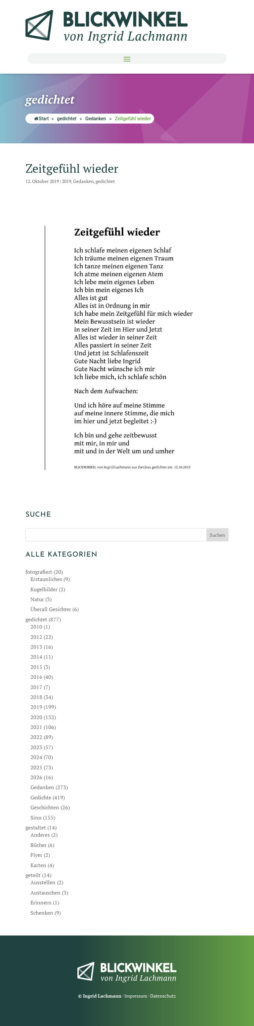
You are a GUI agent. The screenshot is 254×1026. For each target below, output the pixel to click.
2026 (36, 777)
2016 (36, 676)
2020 (36, 717)
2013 (36, 646)
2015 (36, 667)
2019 (66, 181)
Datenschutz (163, 996)
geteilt (33, 875)
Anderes (40, 834)
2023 (36, 747)
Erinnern (41, 902)
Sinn (36, 817)
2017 (36, 687)
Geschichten (44, 807)
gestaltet (35, 827)
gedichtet (66, 118)
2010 (36, 626)
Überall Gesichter (50, 609)
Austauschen (45, 892)
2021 (36, 727)
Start (41, 118)
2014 (36, 656)
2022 (36, 737)
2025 (36, 767)
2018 (36, 697)
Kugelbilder (44, 589)
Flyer (36, 855)
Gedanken (95, 118)
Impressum (135, 996)
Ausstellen (43, 882)
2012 (36, 637)
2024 (36, 757)
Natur (37, 599)
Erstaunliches (46, 579)
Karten (38, 865)
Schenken (41, 912)
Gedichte (40, 797)
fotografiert (38, 571)
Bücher (38, 845)
